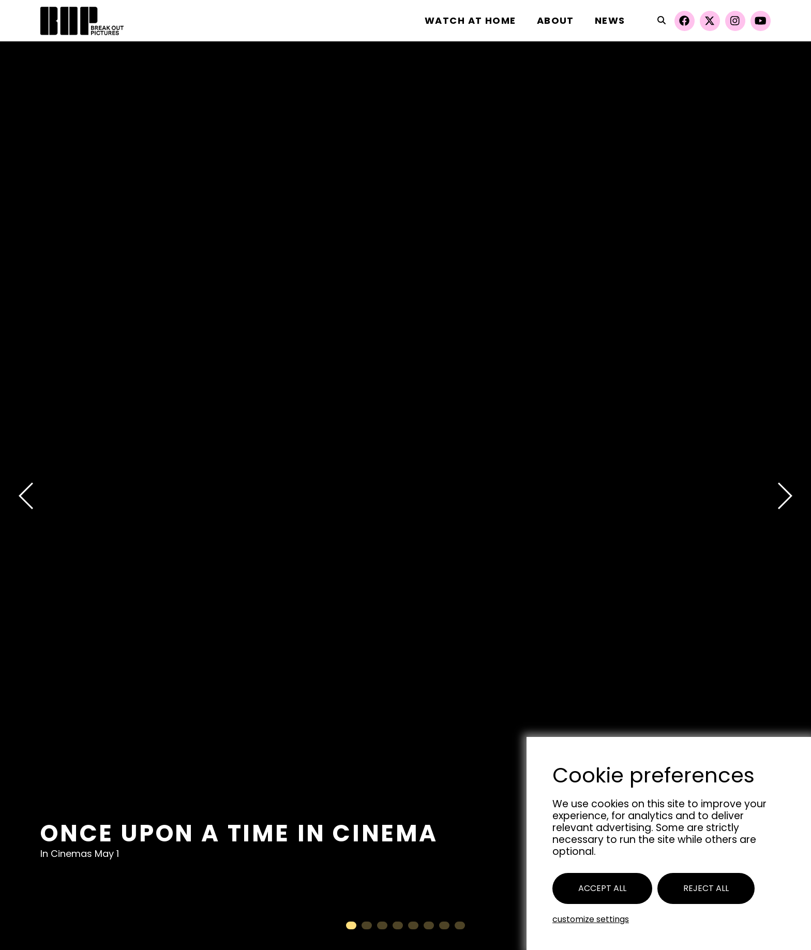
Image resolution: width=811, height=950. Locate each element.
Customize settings (590, 919)
